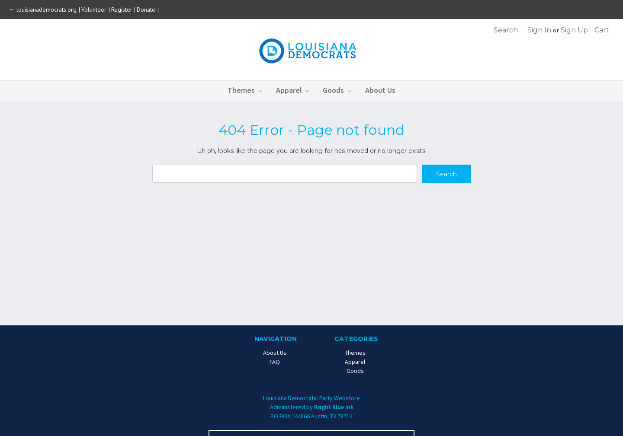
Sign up (574, 30)
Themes (245, 90)
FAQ (275, 362)
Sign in (539, 30)
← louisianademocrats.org (43, 9)
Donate (147, 9)
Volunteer (94, 9)
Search (506, 30)
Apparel (292, 90)
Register (121, 9)
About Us (380, 90)
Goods (337, 90)
